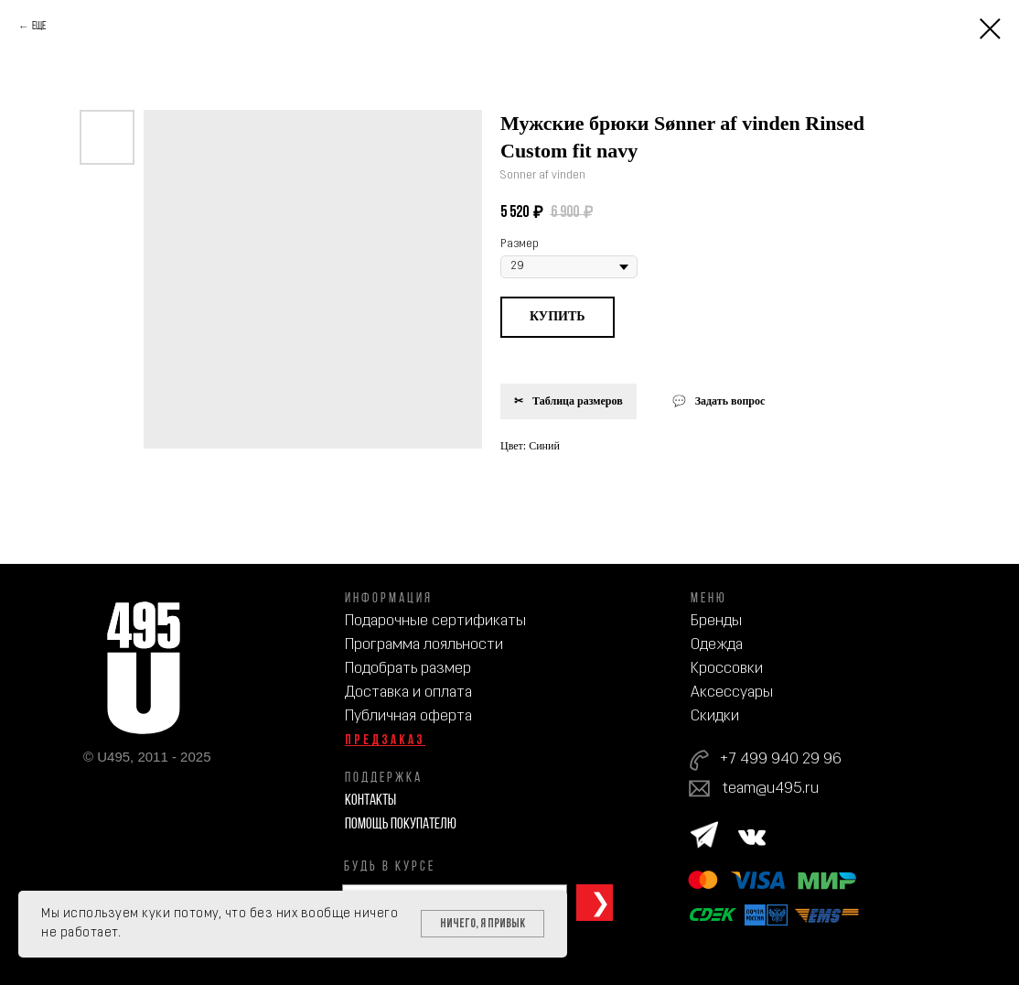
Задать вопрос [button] (730, 401)
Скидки (715, 716)
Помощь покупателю (400, 824)
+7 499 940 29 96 (780, 759)
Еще (39, 26)
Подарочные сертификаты (435, 621)
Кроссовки (727, 669)
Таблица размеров (577, 401)
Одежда (717, 645)
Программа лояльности (424, 645)
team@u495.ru (771, 788)
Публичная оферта (408, 716)
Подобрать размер (408, 669)
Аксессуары (732, 692)
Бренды (716, 621)
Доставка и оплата (408, 692)
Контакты (370, 800)
